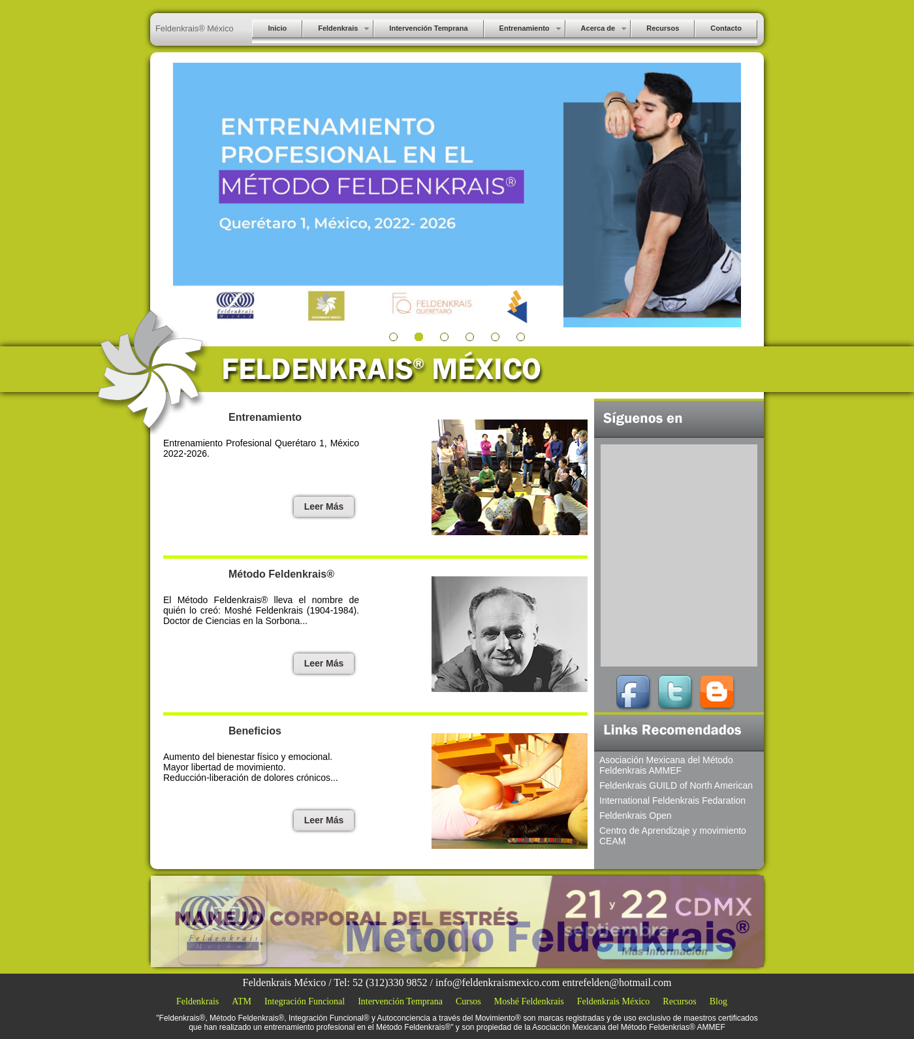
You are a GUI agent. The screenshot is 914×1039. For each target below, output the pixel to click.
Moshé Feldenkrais (529, 1001)
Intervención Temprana (400, 1001)
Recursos (679, 1001)
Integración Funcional (304, 1001)
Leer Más (324, 506)
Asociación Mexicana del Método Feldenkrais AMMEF (666, 765)
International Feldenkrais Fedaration (672, 800)
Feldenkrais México (613, 1001)
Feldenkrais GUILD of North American (676, 785)
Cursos (468, 1001)
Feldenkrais (197, 1001)
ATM (241, 1001)
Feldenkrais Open (635, 815)
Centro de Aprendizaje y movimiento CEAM (672, 835)
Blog (718, 1001)
